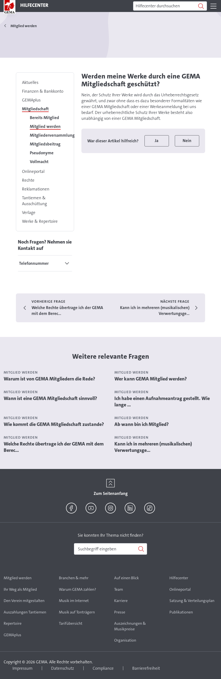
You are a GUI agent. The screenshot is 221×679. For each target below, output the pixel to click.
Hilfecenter (178, 577)
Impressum (22, 668)
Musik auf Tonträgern (77, 612)
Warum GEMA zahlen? (77, 589)
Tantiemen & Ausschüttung (34, 200)
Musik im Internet (74, 600)
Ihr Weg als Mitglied (20, 589)
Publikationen (181, 612)
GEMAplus (31, 100)
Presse (119, 612)
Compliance (103, 668)
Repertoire (13, 623)
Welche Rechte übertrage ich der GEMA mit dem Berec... (54, 447)
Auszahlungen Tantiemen (25, 612)
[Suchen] (170, 6)
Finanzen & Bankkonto (42, 91)
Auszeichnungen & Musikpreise (130, 626)
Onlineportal (33, 171)
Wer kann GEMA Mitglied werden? (150, 379)
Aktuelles (30, 82)
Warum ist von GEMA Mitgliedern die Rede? (49, 379)
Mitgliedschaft (35, 108)
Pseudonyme (42, 153)
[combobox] (110, 549)
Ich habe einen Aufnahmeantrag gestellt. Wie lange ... (162, 401)
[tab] (45, 263)
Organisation (125, 640)
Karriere (121, 600)
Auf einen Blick (126, 577)
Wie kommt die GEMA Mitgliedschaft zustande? (54, 424)
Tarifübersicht (70, 623)
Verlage (28, 212)
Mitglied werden (45, 126)
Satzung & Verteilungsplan (191, 600)
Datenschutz (62, 668)
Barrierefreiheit (146, 668)
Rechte (28, 180)
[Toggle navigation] (213, 6)
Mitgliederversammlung (52, 135)
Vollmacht (39, 161)
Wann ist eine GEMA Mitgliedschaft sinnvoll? (50, 398)
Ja (156, 140)
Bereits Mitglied (44, 117)
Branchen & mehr (73, 577)
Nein (187, 140)
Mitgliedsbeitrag (45, 144)
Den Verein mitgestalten (24, 600)
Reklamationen (35, 189)
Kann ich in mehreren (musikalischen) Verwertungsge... (153, 447)
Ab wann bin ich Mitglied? (141, 424)
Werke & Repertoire (40, 221)
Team (118, 589)
